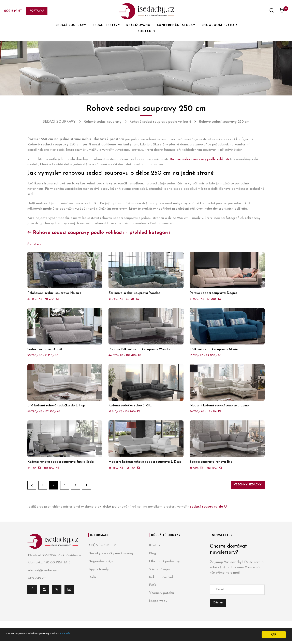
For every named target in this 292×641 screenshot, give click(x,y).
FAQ (152, 585)
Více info (84, 635)
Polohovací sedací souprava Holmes (54, 293)
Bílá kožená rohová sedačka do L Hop (56, 405)
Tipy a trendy (98, 569)
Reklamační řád (161, 577)
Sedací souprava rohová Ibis (211, 461)
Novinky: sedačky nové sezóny (110, 553)
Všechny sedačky (248, 484)
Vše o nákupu (159, 569)
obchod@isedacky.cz (43, 570)
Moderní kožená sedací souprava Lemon (220, 405)
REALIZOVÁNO (138, 25)
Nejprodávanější (101, 561)
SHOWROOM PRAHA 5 (220, 25)
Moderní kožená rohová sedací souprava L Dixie (144, 461)
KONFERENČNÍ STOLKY (176, 25)
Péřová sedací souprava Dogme (213, 293)
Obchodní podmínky (164, 561)
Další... (93, 577)
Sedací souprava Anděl (44, 349)
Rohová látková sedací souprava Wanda (139, 349)
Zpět (31, 485)
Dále (86, 485)
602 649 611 (13, 11)
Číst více (33, 244)
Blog (152, 553)
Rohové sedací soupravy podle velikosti (199, 159)
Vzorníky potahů (161, 593)
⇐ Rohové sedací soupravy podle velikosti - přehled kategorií (98, 232)
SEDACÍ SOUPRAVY (71, 25)
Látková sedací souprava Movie (214, 349)
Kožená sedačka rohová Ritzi (130, 405)
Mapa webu (158, 601)
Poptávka (36, 10)
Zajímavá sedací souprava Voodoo (134, 293)
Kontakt (155, 545)
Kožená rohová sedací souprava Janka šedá (60, 461)
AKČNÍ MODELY (102, 545)
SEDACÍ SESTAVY (106, 25)
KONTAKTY (147, 31)
